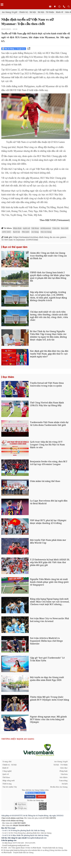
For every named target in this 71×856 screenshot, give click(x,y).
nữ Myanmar (45, 228)
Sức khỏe (64, 777)
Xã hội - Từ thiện (46, 12)
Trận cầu (55, 228)
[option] (35, 750)
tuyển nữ (26, 228)
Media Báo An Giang (59, 787)
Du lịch (65, 783)
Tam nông (63, 780)
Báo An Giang (46, 232)
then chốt (64, 228)
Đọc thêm (8, 377)
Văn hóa (64, 774)
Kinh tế (59, 12)
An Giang (35, 232)
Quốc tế (5, 774)
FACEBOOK (30, 797)
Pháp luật (63, 771)
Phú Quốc (25, 232)
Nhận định (17, 228)
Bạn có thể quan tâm (15, 247)
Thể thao (6, 777)
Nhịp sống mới (8, 780)
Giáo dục (64, 768)
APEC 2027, (6, 232)
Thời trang (7, 783)
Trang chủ (7, 761)
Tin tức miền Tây (9, 787)
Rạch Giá (16, 232)
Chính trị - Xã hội (27, 12)
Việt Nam (35, 228)
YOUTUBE (41, 797)
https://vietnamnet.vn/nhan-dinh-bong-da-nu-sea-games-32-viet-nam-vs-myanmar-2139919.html (34, 238)
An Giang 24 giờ (9, 12)
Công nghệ (7, 771)
